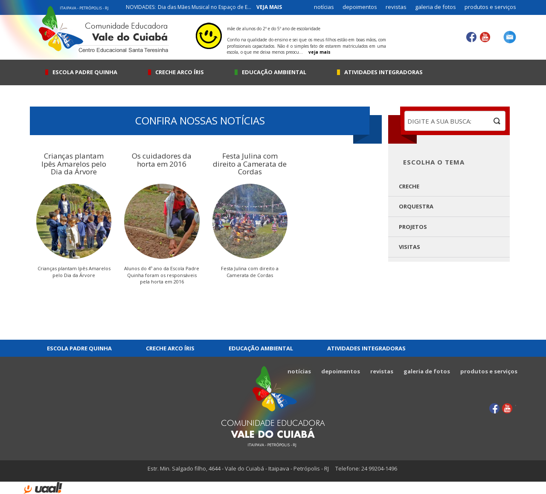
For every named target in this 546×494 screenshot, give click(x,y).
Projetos (413, 227)
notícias (324, 7)
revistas (396, 7)
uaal (42, 488)
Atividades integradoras (383, 72)
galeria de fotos (435, 7)
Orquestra (416, 206)
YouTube (484, 37)
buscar (497, 121)
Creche (409, 186)
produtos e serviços (490, 7)
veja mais (269, 7)
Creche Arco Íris (179, 72)
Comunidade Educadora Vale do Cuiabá (273, 405)
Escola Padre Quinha (84, 72)
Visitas (409, 247)
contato (509, 37)
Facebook (471, 37)
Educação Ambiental (274, 72)
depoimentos (360, 7)
